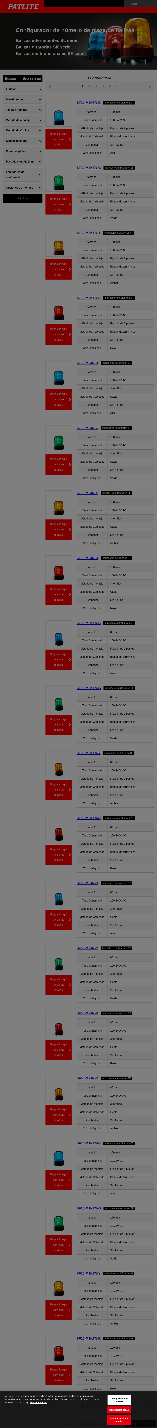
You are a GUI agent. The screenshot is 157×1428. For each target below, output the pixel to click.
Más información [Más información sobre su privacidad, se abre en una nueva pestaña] (38, 1402)
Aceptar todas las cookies (119, 1419)
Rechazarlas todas (119, 1410)
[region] (78, 1409)
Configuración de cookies (119, 1400)
